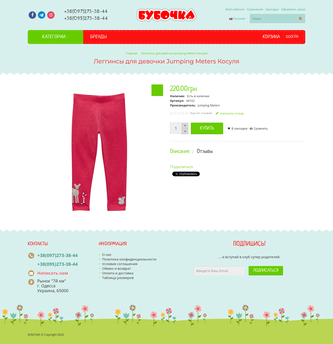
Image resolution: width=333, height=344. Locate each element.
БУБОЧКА (34, 335)
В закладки (239, 128)
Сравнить (261, 128)
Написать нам (52, 273)
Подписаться (265, 270)
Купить (207, 128)
